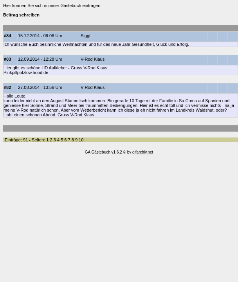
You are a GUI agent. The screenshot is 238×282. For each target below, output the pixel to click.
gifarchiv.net (142, 152)
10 (81, 139)
